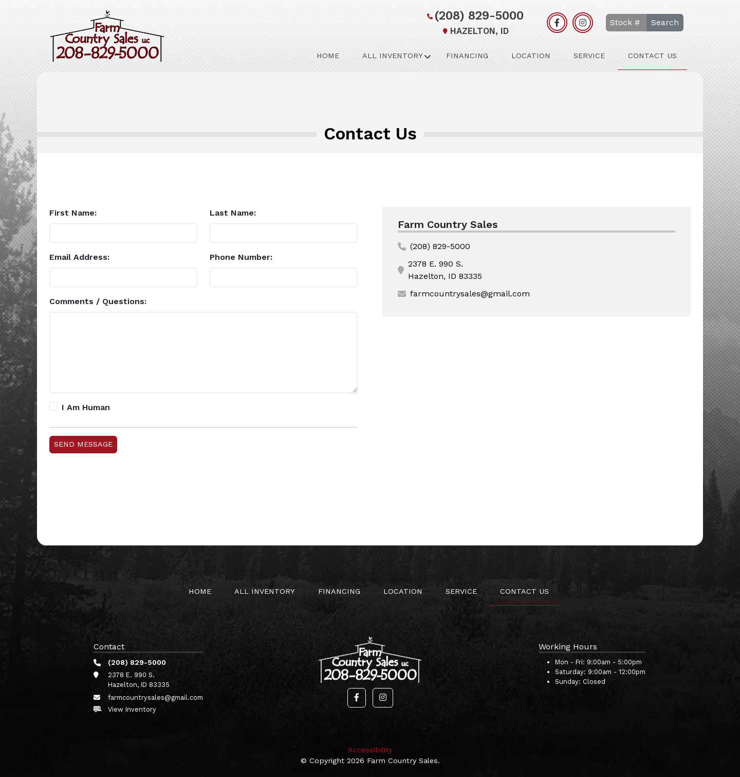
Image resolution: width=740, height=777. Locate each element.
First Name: (73, 213)
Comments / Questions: (97, 301)
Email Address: (79, 257)
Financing (467, 55)
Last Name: (233, 213)
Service (589, 55)
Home (328, 55)
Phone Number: (241, 257)
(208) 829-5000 (474, 16)
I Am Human (86, 407)
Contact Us (652, 55)
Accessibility (370, 750)
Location (530, 55)
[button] (356, 698)
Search (665, 22)
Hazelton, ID (474, 31)
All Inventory (392, 55)
